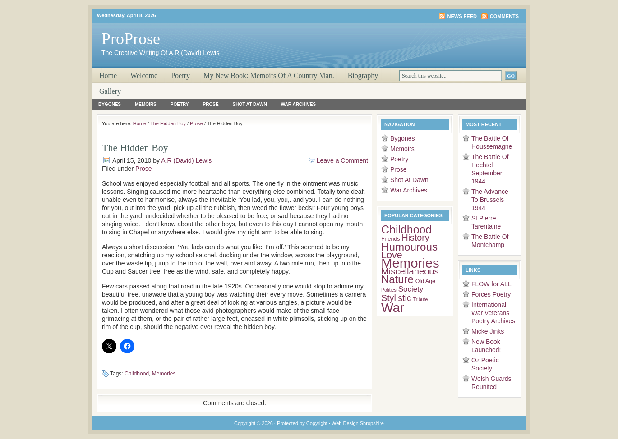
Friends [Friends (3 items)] (390, 239)
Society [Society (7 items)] (411, 289)
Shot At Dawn (250, 104)
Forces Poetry (491, 294)
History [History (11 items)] (415, 237)
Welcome (143, 75)
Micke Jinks (487, 331)
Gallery (110, 91)
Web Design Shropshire (358, 423)
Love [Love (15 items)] (391, 255)
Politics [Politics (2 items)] (389, 290)
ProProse (130, 39)
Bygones (109, 104)
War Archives (298, 104)
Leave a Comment (342, 160)
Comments (504, 16)
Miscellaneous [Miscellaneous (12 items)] (410, 271)
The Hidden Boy (168, 123)
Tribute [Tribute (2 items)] (420, 299)
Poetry (180, 75)
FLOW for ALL (491, 284)
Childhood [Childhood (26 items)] (406, 229)
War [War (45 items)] (392, 307)
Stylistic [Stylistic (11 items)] (396, 298)
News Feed (462, 16)
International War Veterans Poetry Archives (493, 313)
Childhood (137, 373)
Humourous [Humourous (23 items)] (409, 247)
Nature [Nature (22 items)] (397, 279)
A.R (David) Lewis (186, 160)
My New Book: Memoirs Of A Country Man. (268, 75)
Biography (363, 75)
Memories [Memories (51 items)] (410, 263)
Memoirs (146, 104)
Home (108, 75)
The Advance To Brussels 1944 (489, 199)
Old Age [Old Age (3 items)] (425, 281)
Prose (211, 104)
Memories (164, 373)
